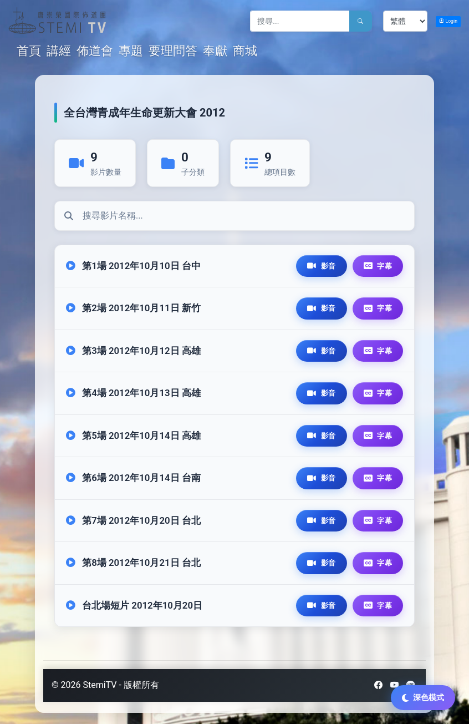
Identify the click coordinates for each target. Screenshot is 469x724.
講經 (59, 51)
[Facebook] (378, 685)
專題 (131, 51)
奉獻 (215, 51)
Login (448, 21)
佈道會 (95, 51)
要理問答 (173, 51)
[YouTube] (394, 685)
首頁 (30, 50)
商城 (245, 51)
